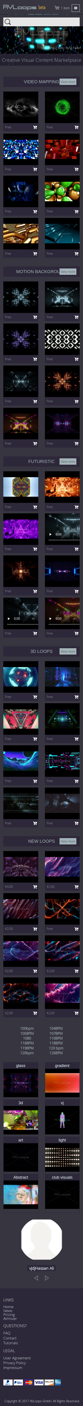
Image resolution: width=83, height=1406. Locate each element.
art (20, 1140)
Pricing (9, 1314)
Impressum (12, 1367)
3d (21, 1103)
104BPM (56, 1028)
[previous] (36, 1278)
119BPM (27, 1048)
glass (20, 1065)
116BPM (27, 1043)
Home (8, 1306)
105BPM (27, 1033)
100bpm (27, 1028)
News (7, 1310)
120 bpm (56, 1048)
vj (62, 1103)
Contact (10, 1338)
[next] (47, 1278)
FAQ (6, 1332)
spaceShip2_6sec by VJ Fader (61, 48)
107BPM (56, 1033)
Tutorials (10, 1342)
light (62, 1140)
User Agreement (17, 1357)
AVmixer (10, 1318)
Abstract (21, 1177)
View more (68, 81)
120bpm (27, 1053)
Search (41, 21)
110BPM (56, 1038)
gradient (62, 1065)
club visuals (62, 1177)
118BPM (56, 1043)
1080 (27, 1038)
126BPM (56, 1053)
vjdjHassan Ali (41, 1268)
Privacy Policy (14, 1362)
